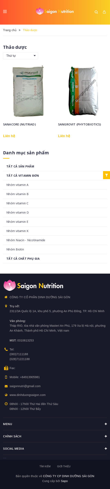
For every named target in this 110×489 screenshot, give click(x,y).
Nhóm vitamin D (17, 212)
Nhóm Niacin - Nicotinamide (25, 240)
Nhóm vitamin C (17, 203)
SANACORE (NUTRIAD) (19, 124)
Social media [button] (55, 449)
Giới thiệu (64, 466)
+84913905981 (30, 377)
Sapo (64, 481)
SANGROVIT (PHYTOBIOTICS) (79, 124)
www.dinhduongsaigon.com (28, 395)
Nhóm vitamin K (17, 231)
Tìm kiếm (45, 466)
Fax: (12, 368)
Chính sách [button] (55, 436)
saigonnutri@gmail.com (25, 386)
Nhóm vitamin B (17, 194)
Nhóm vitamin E (17, 222)
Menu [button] (55, 424)
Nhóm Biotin (15, 249)
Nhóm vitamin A (17, 185)
